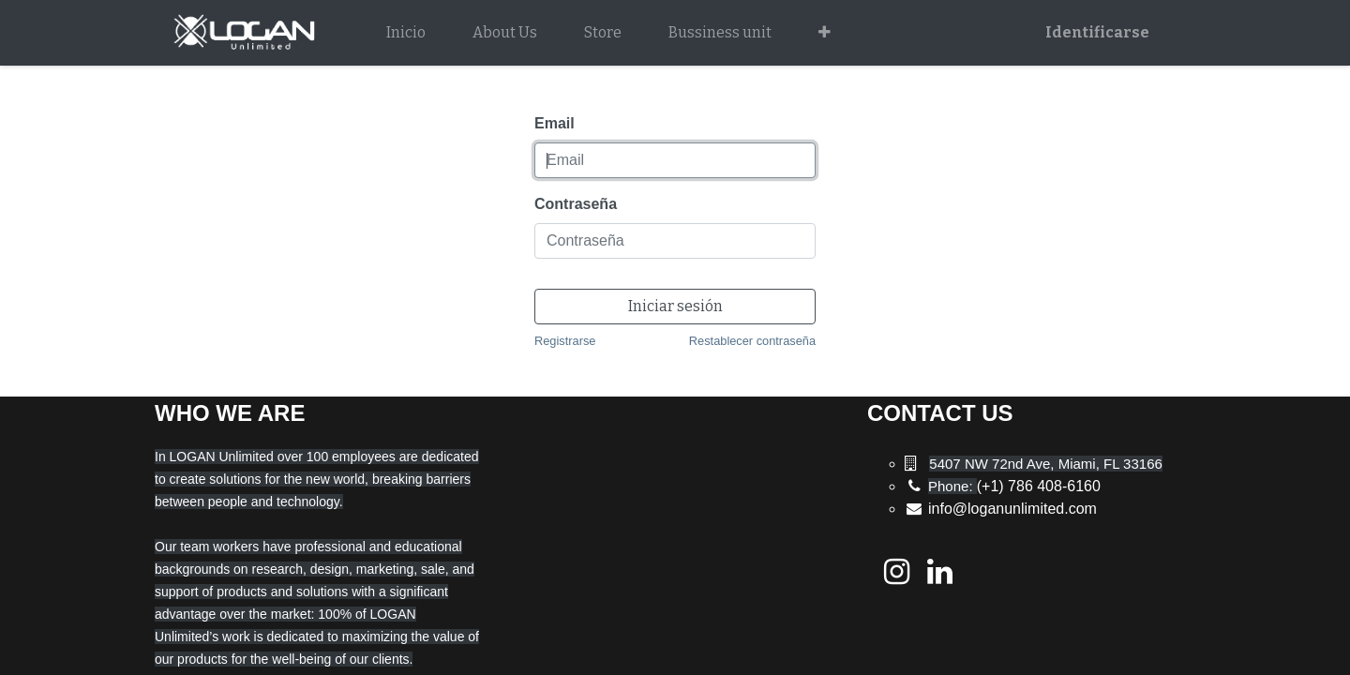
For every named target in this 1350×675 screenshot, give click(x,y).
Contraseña (575, 204)
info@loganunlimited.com (1012, 509)
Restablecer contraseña (752, 341)
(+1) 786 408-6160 (1014, 486)
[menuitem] (406, 32)
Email (554, 123)
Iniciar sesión (675, 306)
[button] (824, 32)
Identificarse (1097, 32)
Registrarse (564, 341)
